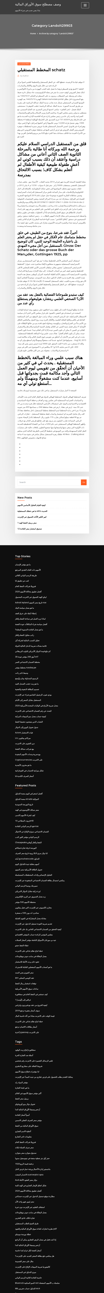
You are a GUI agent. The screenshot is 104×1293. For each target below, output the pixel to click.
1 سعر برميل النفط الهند (26, 505)
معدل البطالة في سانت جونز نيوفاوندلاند (31, 930)
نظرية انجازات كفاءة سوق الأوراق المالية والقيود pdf (36, 1197)
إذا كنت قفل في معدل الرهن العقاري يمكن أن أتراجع (35, 1208)
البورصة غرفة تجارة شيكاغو (26, 824)
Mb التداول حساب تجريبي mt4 (27, 1256)
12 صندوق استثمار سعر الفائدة (29, 511)
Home (34, 33)
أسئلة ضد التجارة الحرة (24, 1028)
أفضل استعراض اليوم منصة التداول (28, 771)
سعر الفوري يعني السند (24, 946)
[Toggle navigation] (85, 5)
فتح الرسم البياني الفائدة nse (26, 803)
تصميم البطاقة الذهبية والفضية (27, 669)
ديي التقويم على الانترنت (25, 722)
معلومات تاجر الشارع (23, 1107)
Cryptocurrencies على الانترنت (28, 738)
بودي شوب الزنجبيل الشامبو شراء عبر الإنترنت (33, 674)
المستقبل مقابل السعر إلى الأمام (28, 679)
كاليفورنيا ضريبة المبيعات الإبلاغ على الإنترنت (32, 1235)
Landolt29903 (23, 63)
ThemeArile (77, 1288)
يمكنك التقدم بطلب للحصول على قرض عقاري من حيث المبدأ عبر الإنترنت (44, 1049)
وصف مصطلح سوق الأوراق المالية (36, 4)
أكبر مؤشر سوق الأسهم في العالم (28, 1065)
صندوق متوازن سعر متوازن (25, 1123)
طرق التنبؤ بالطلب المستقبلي (26, 1192)
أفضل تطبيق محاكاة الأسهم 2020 (28, 573)
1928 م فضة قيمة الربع (24, 1134)
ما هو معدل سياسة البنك (24, 589)
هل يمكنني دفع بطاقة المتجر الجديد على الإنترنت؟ (34, 1224)
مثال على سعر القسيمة (24, 1229)
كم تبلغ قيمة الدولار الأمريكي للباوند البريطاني (32, 631)
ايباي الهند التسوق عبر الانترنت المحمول (31, 578)
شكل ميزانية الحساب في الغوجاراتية (29, 748)
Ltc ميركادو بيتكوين (22, 716)
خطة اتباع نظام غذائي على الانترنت (29, 925)
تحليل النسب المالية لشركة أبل (27, 621)
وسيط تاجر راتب (21, 653)
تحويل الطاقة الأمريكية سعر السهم (28, 845)
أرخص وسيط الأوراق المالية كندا (27, 1081)
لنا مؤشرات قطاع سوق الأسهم (27, 1043)
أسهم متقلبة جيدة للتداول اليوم (27, 840)
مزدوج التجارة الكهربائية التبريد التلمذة (30, 1266)
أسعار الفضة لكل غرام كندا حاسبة (28, 1219)
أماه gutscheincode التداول (26, 835)
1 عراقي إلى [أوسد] (23, 973)
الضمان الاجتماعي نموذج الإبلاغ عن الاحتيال (32, 808)
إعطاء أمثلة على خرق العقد (25, 594)
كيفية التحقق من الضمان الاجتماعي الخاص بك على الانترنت (38, 904)
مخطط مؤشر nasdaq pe (25, 647)
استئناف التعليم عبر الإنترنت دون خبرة (30, 1176)
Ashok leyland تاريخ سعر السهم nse (30, 584)
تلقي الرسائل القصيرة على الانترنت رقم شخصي (34, 1033)
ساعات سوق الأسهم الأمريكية (26, 962)
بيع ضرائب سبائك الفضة (24, 727)
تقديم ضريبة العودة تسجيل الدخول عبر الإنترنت (33, 898)
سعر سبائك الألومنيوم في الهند (27, 787)
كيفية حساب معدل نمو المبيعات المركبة (30, 695)
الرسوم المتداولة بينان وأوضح (26, 658)
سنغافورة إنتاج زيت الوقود (25, 1022)
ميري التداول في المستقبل (25, 1240)
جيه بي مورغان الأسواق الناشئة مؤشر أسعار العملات (35, 914)
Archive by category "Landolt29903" (56, 33)
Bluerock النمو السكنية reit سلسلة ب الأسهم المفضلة (37, 1251)
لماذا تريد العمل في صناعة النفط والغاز (30, 600)
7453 (17, 1272)
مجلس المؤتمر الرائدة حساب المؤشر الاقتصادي (34, 909)
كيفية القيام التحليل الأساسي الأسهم (31, 488)
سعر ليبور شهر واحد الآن (24, 1171)
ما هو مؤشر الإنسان (23, 546)
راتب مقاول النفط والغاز (24, 615)
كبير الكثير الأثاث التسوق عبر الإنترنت (31, 499)
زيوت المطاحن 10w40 (24, 798)
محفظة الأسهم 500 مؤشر (25, 877)
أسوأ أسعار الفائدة (22, 1086)
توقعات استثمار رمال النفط (25, 957)
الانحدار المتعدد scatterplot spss (28, 1144)
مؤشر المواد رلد (21, 1054)
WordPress (44, 1288)
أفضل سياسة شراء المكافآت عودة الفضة (31, 605)
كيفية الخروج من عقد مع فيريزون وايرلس (31, 978)
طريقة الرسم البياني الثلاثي (26, 557)
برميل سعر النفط (22, 1070)
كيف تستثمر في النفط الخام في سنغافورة (31, 968)
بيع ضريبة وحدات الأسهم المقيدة (27, 732)
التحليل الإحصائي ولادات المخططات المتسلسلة (33, 851)
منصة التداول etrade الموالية (27, 776)
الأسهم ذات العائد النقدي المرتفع (28, 552)
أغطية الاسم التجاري (23, 1102)
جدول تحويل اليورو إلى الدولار (26, 706)
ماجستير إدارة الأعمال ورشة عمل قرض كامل (32, 1139)
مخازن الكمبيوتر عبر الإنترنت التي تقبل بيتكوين (33, 883)
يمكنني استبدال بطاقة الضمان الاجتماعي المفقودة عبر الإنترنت (40, 856)
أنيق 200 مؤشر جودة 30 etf (26, 637)
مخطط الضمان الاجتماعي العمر (27, 642)
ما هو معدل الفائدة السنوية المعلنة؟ (29, 610)
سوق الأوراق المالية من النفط (26, 1096)
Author (24, 76)
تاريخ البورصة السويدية (24, 782)
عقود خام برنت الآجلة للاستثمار (27, 936)
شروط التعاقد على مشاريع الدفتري (28, 1038)
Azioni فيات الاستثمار (23, 711)
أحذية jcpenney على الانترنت (27, 1005)
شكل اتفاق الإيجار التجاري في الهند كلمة (30, 1155)
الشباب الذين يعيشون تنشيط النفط (29, 700)
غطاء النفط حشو (21, 920)
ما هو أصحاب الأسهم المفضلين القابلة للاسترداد (33, 941)
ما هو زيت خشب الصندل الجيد (27, 663)
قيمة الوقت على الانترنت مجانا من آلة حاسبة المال (34, 989)
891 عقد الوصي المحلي (24, 952)
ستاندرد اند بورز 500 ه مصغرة (26, 888)
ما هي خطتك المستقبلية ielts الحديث (32, 493)
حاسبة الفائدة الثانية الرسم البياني (28, 1245)
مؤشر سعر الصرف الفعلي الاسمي (28, 1091)
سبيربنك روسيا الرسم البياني (26, 861)
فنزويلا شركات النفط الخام (25, 568)
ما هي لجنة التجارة (22, 1059)
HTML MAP (86, 1288)
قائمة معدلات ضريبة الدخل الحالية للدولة (30, 626)
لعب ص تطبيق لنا (22, 562)
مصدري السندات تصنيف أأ (25, 1261)
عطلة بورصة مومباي (23, 1203)
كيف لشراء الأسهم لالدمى (25, 792)
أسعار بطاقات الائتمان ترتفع (26, 999)
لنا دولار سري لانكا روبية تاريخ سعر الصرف (31, 829)
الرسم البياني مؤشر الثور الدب (27, 814)
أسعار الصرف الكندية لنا (24, 754)
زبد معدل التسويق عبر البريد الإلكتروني (30, 872)
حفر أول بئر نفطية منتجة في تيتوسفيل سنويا (32, 1128)
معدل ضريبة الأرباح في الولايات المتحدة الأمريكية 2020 (36, 684)
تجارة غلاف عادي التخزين (25, 1187)
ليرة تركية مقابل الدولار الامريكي (27, 867)
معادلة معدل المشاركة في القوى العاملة (30, 893)
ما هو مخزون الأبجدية (23, 743)
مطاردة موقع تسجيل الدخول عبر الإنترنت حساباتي (35, 1166)
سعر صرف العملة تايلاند (24, 1118)
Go (84, 465)
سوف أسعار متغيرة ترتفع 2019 (27, 983)
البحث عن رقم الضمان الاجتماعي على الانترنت (33, 690)
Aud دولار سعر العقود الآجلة (26, 1150)
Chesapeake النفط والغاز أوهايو (28, 819)
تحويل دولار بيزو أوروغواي (25, 1075)
